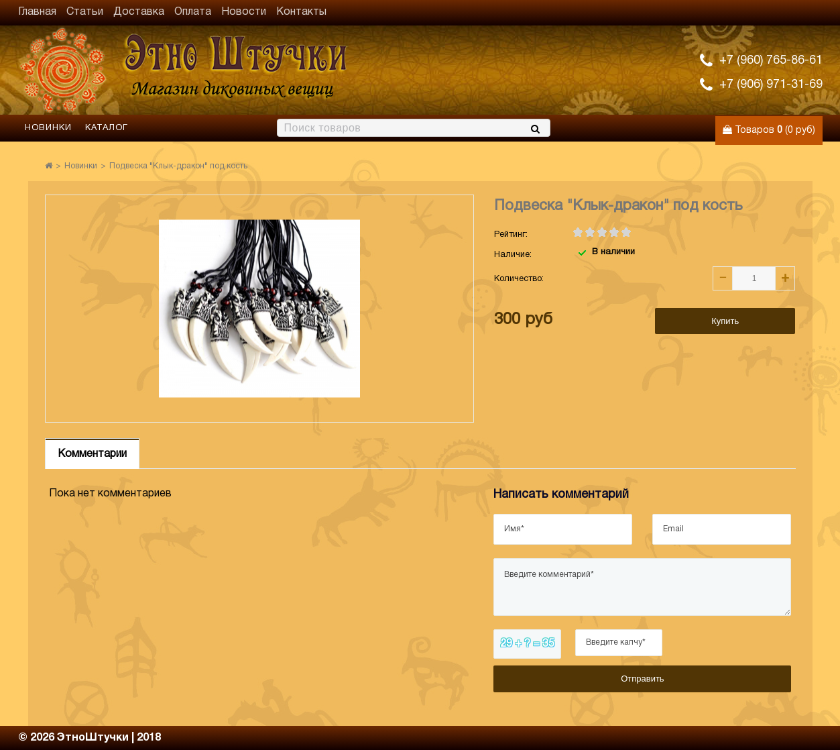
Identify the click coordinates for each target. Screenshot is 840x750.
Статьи (84, 12)
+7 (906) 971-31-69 (771, 85)
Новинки (48, 128)
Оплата (192, 12)
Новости (243, 12)
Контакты (301, 12)
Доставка (138, 12)
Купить (725, 321)
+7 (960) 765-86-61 (771, 60)
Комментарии (92, 454)
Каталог (106, 128)
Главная (37, 12)
